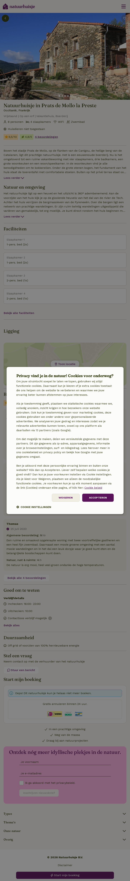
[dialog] (64, 440)
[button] (33, 507)
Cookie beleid (93, 487)
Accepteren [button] (98, 497)
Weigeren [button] (66, 497)
